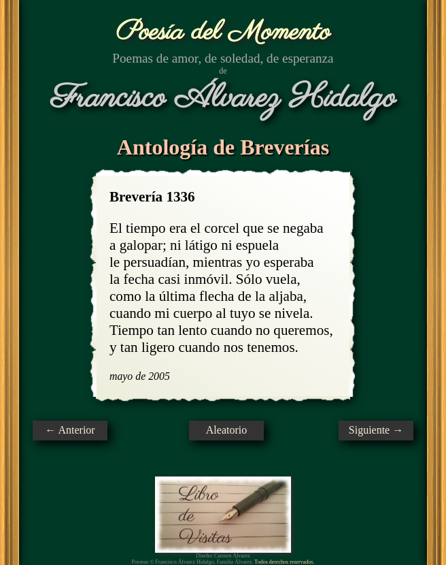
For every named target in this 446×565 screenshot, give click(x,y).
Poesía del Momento (223, 32)
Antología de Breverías (223, 147)
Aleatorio (226, 430)
